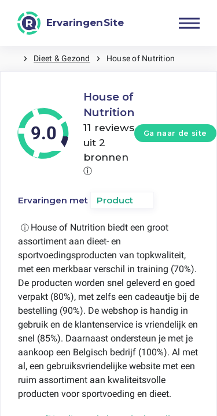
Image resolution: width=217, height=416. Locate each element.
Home (11, 58)
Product (115, 200)
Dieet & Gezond (62, 58)
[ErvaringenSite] (70, 23)
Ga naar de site (175, 133)
